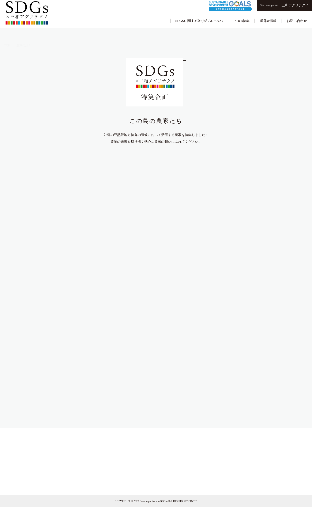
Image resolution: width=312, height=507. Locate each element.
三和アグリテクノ (284, 5)
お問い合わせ (297, 16)
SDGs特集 (242, 16)
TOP (7, 33)
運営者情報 (268, 16)
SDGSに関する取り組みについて (200, 16)
